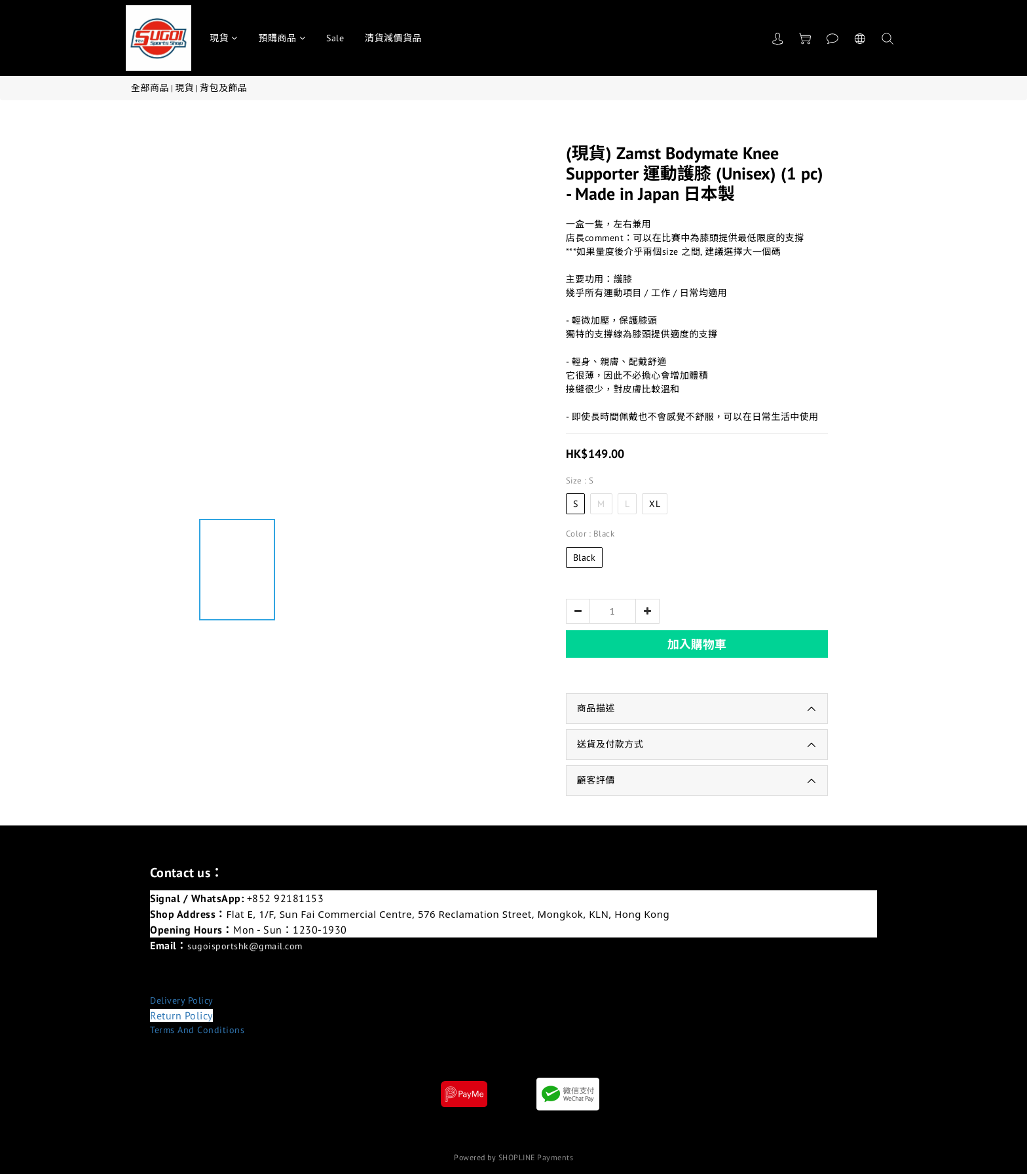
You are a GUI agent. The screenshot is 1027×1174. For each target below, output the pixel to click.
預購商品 (282, 38)
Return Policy (181, 1015)
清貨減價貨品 (393, 38)
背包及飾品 (224, 88)
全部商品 (150, 88)
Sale (335, 38)
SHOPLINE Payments (536, 1157)
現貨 (224, 38)
